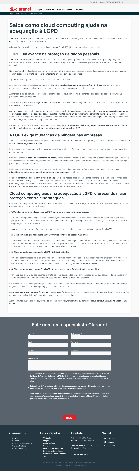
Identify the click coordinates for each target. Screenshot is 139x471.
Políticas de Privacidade (53, 451)
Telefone (75, 342)
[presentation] (44, 408)
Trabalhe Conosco (97, 2)
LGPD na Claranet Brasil (53, 448)
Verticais (50, 10)
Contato (79, 10)
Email (31, 342)
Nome (31, 334)
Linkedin (110, 438)
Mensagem (33, 358)
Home (11, 13)
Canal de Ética (49, 443)
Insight (60, 10)
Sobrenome (76, 334)
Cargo (31, 350)
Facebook (111, 446)
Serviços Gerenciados (23, 443)
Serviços (38, 10)
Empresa (75, 350)
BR (123, 2)
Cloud (16, 441)
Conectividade (20, 446)
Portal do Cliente (113, 2)
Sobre (69, 10)
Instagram (111, 442)
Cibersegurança (20, 448)
